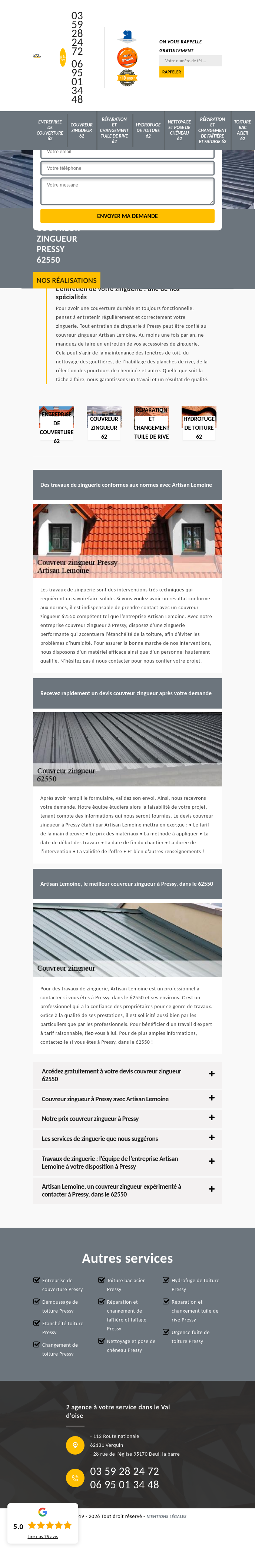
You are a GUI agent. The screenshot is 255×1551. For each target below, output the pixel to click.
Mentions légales (167, 1516)
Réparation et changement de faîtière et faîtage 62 (212, 130)
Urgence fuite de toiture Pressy (190, 1336)
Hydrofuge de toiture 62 (148, 130)
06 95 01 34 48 (77, 81)
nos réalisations (67, 280)
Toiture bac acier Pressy (126, 1285)
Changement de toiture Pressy (60, 1349)
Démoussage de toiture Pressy (60, 1306)
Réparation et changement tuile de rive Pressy (195, 1311)
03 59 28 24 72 (77, 33)
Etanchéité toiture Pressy (62, 1328)
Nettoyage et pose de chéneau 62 (179, 130)
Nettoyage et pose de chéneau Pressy (131, 1345)
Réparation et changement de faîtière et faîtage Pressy (126, 1315)
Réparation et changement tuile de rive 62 (114, 130)
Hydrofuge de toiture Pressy (195, 1285)
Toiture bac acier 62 (242, 130)
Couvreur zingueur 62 (81, 130)
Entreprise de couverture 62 (50, 130)
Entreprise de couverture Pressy (62, 1285)
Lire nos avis (42, 1536)
